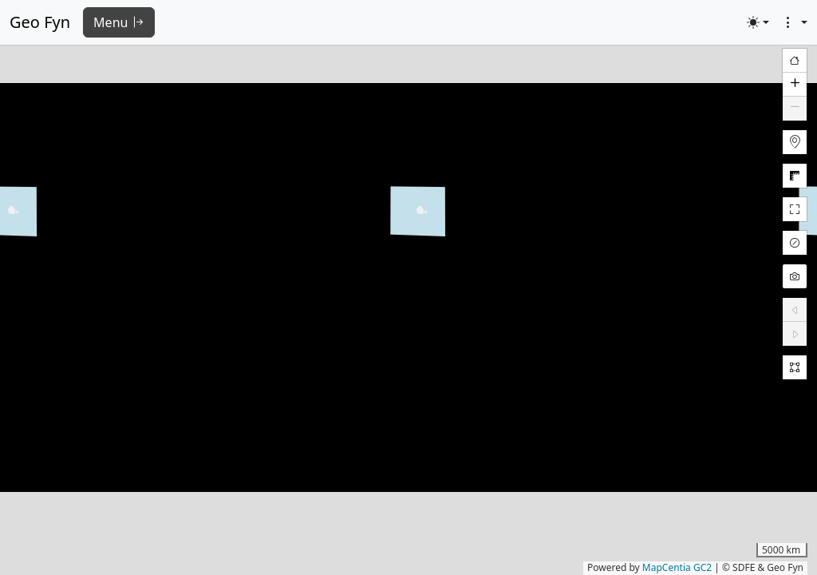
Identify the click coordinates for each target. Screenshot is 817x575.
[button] (795, 85)
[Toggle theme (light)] (758, 22)
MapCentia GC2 (677, 567)
